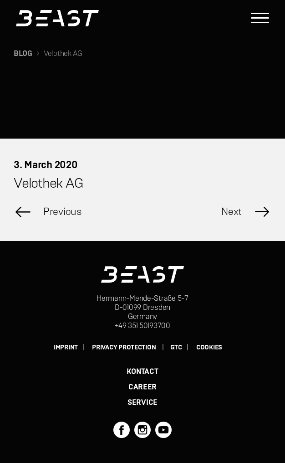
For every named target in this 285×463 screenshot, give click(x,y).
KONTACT (142, 371)
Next (231, 212)
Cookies (209, 347)
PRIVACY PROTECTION (124, 347)
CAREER (142, 387)
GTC (176, 347)
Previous (62, 212)
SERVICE (142, 402)
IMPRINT (66, 347)
